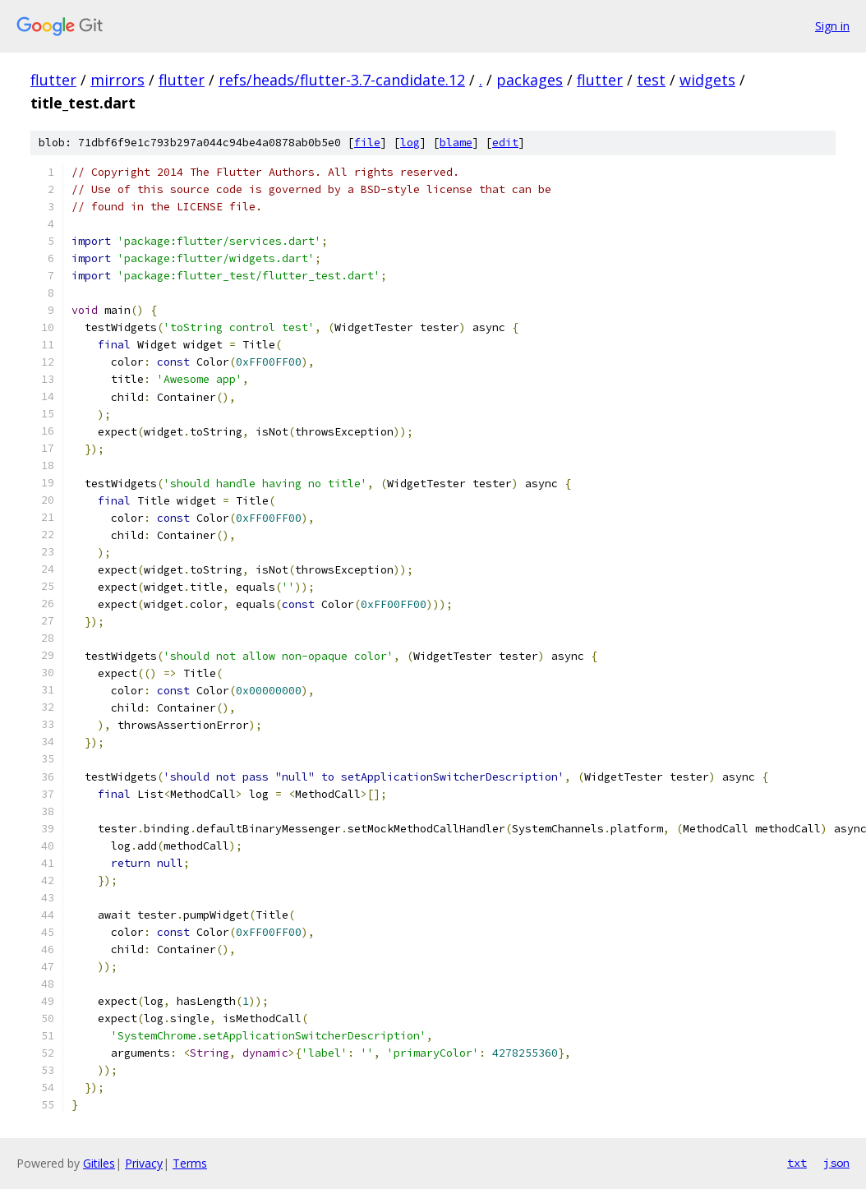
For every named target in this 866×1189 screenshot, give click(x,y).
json (836, 1162)
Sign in (832, 26)
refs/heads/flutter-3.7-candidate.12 (342, 80)
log (410, 143)
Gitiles (99, 1163)
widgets (707, 80)
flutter (53, 80)
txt (797, 1162)
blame (456, 143)
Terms (190, 1163)
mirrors (117, 80)
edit (505, 143)
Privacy (144, 1163)
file (367, 143)
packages (529, 80)
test (651, 80)
